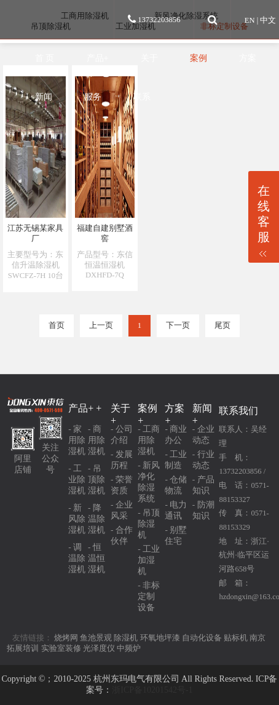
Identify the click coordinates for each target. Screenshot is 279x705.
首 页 (45, 58)
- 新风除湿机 (76, 519)
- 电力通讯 (176, 510)
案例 (198, 58)
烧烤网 (66, 638)
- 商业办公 (176, 434)
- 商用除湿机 (96, 440)
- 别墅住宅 (176, 535)
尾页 (222, 325)
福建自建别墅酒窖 (105, 233)
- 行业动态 (203, 460)
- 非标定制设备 (149, 596)
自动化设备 (202, 638)
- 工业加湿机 (149, 560)
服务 (92, 97)
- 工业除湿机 (76, 479)
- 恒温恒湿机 (96, 558)
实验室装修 (61, 648)
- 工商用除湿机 (149, 440)
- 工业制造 (176, 460)
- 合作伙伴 (122, 535)
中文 (268, 20)
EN (250, 20)
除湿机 (126, 638)
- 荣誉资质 (122, 485)
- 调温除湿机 (76, 558)
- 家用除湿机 (76, 440)
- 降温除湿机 (96, 519)
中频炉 (129, 648)
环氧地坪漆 (160, 638)
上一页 (101, 325)
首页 (57, 325)
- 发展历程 (122, 460)
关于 (149, 58)
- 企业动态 (203, 434)
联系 (142, 97)
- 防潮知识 (203, 510)
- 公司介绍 (122, 434)
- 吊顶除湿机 (96, 479)
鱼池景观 (96, 638)
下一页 (178, 325)
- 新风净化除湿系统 (149, 482)
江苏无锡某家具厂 (35, 233)
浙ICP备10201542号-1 (152, 690)
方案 (247, 58)
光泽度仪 (99, 648)
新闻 (43, 97)
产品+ (98, 58)
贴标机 (236, 638)
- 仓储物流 (176, 485)
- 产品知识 (203, 485)
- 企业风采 (122, 510)
